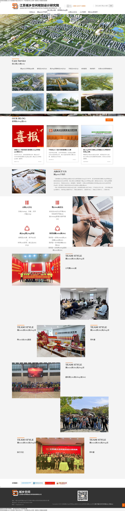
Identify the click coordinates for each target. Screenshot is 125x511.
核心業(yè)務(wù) (51, 12)
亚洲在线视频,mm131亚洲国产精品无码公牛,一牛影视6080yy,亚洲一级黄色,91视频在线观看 (23, 0)
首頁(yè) (32, 12)
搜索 (111, 5)
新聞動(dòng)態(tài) (62, 12)
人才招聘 (83, 12)
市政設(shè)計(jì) (73, 68)
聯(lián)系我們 (93, 12)
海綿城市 (92, 68)
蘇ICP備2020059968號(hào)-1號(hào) (104, 504)
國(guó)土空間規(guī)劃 (27, 68)
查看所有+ (109, 119)
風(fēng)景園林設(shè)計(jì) (58, 68)
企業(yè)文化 (72, 12)
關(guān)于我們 (42, 12)
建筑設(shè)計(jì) (42, 68)
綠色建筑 (84, 68)
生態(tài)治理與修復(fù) (105, 68)
